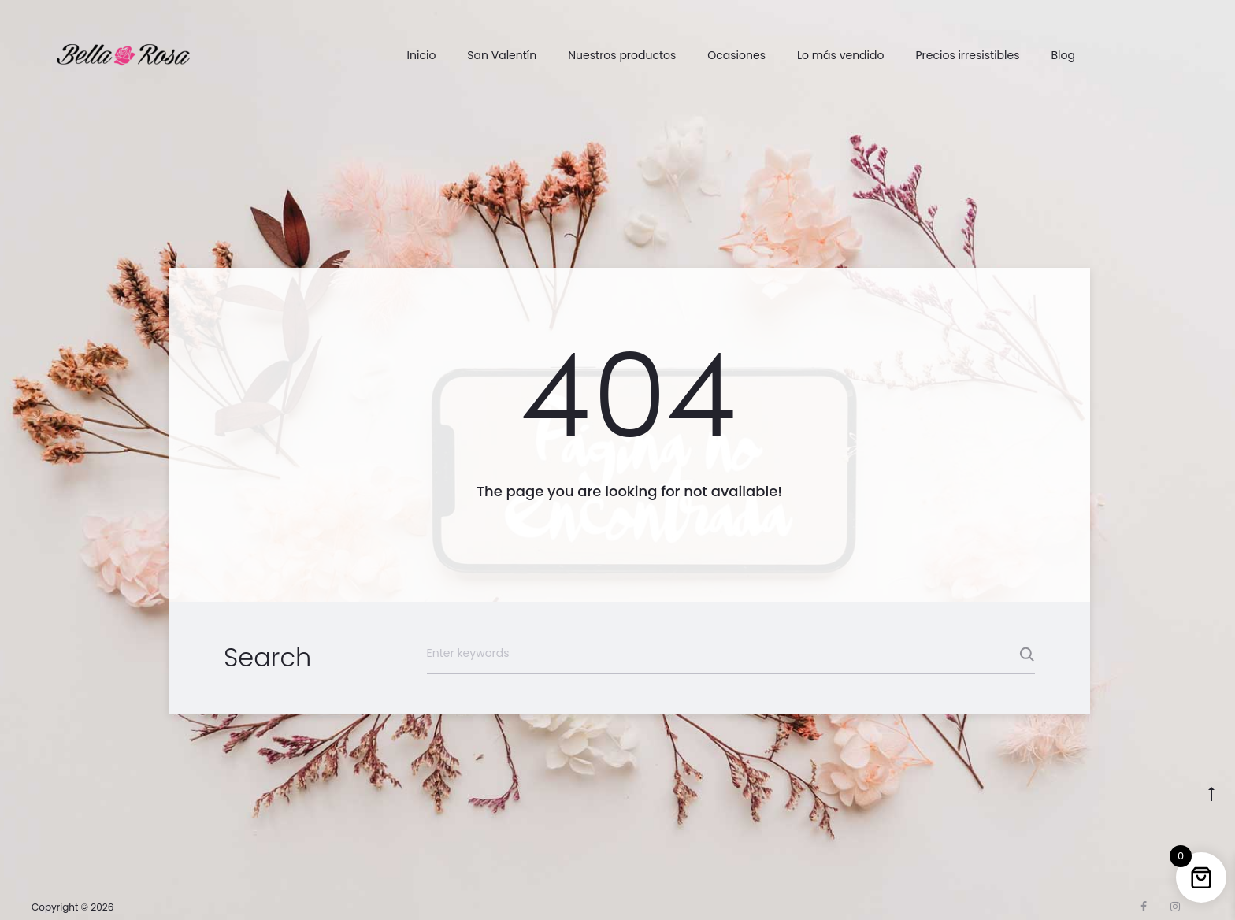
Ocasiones (736, 55)
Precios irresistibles (967, 55)
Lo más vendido (841, 55)
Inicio (421, 55)
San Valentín (501, 55)
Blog (1063, 55)
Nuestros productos (622, 55)
